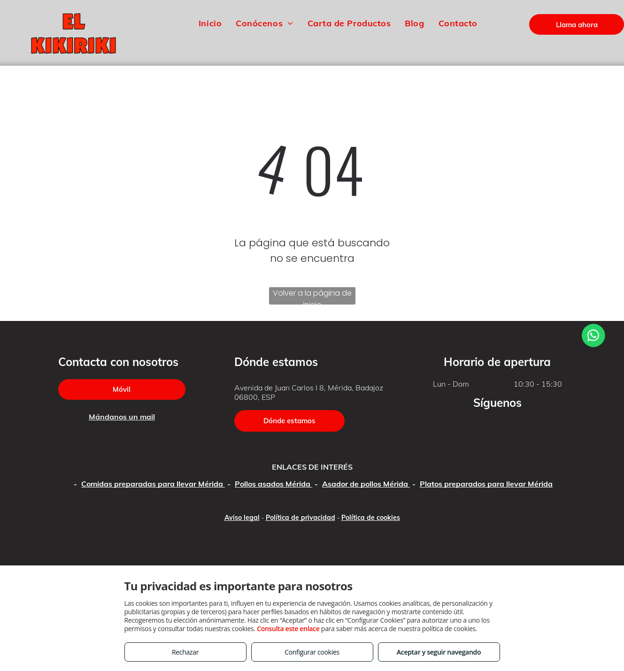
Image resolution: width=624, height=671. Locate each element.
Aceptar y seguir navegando (439, 652)
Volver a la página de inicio (312, 296)
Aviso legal (242, 517)
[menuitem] (210, 23)
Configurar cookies (312, 652)
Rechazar (185, 652)
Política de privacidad (300, 517)
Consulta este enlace (288, 628)
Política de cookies (370, 517)
